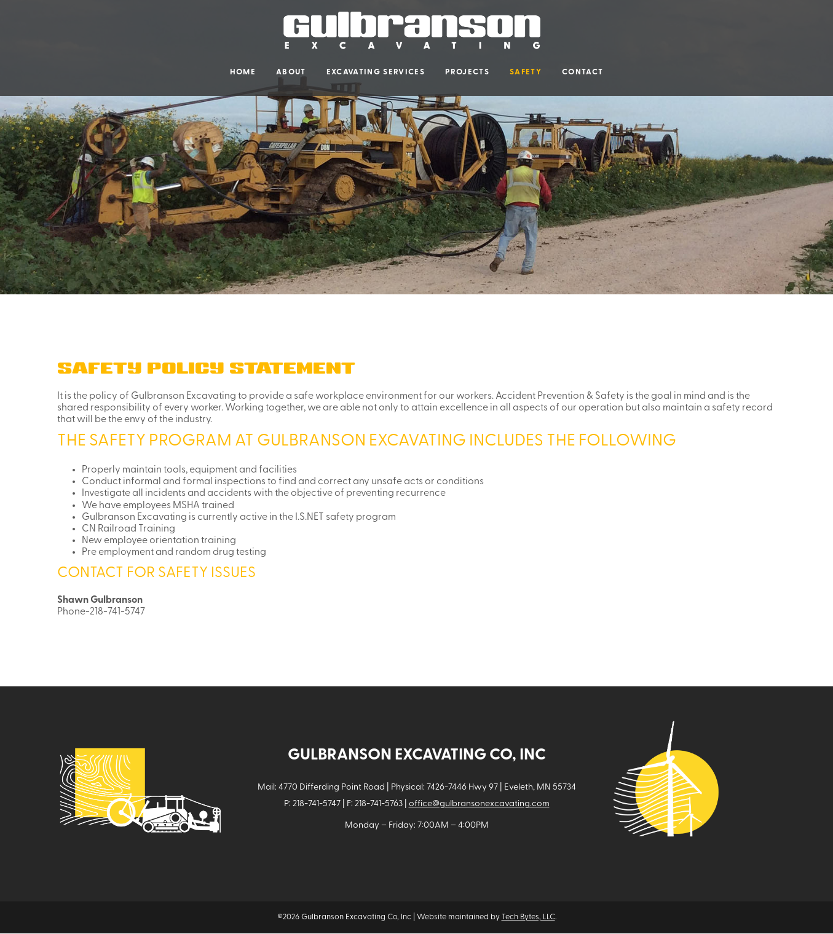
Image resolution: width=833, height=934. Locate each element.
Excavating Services (375, 72)
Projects (467, 72)
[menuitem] (243, 72)
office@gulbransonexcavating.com (479, 804)
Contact (582, 72)
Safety (526, 72)
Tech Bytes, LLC (528, 917)
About (291, 72)
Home (243, 72)
